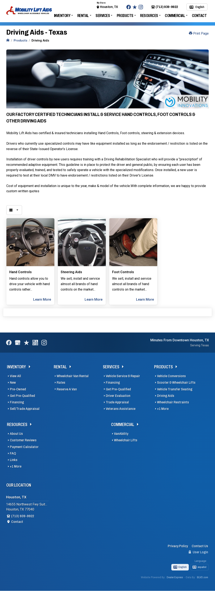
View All (15, 376)
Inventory (62, 15)
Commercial (175, 15)
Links (13, 460)
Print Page (199, 33)
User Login (198, 552)
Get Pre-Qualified (22, 395)
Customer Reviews (23, 440)
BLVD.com (202, 577)
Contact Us (200, 546)
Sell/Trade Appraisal (24, 408)
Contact (199, 15)
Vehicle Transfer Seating (174, 389)
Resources (149, 15)
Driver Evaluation (118, 395)
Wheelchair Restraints (173, 402)
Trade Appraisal (117, 402)
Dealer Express (175, 577)
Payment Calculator (24, 447)
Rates (61, 382)
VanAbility (121, 433)
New (13, 382)
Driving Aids (165, 395)
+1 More (163, 408)
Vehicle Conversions (171, 376)
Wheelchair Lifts (125, 440)
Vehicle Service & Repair (123, 376)
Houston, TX (109, 7)
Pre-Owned (18, 389)
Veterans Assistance (120, 408)
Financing (17, 402)
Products (125, 15)
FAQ (13, 453)
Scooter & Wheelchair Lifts (176, 382)
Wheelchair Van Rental (73, 376)
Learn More (42, 299)
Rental (83, 15)
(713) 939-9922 (164, 7)
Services (103, 15)
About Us (16, 433)
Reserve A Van (67, 389)
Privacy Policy (178, 546)
